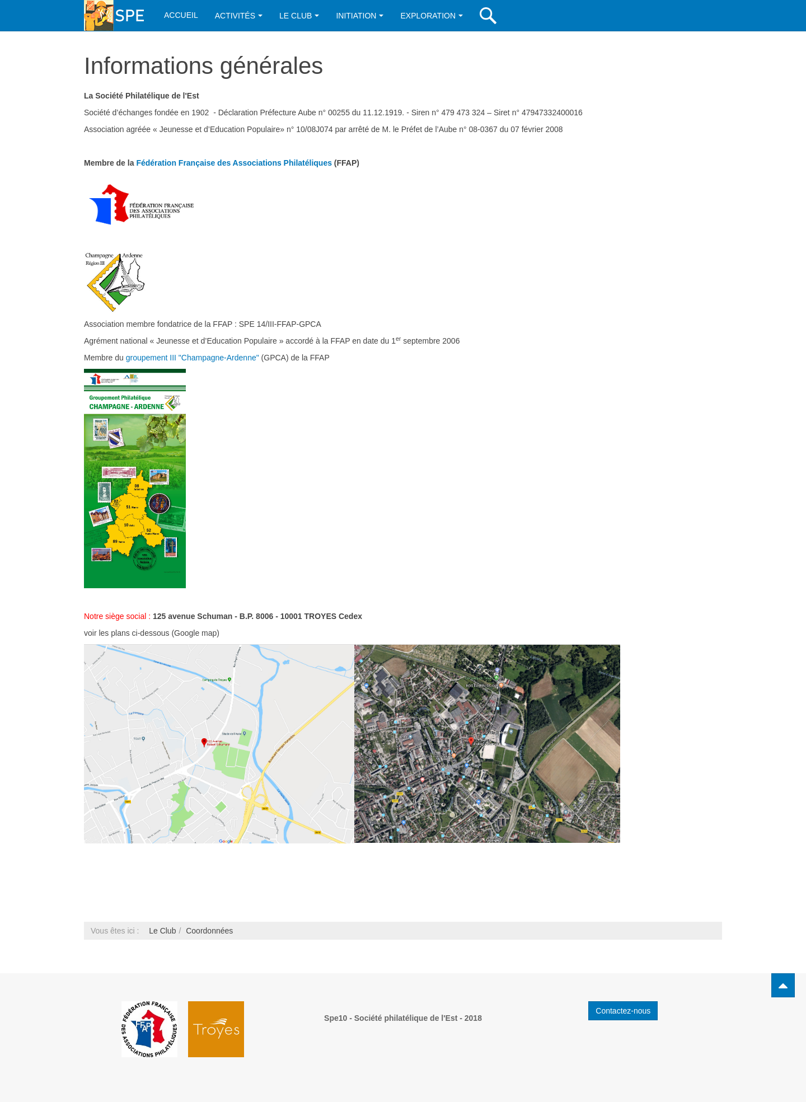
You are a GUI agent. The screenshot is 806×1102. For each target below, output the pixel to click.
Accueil (181, 15)
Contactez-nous (623, 1010)
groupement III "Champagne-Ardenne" (192, 357)
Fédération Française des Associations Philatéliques (234, 162)
